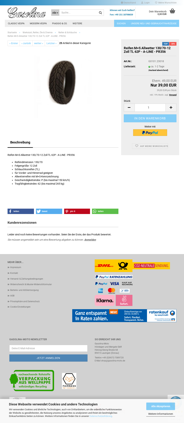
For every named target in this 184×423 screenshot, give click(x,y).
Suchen (121, 23)
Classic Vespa (16, 23)
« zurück (26, 43)
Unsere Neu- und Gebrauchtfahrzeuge (153, 23)
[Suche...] (55, 12)
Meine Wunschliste (165, 2)
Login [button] (145, 2)
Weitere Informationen (160, 413)
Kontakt (14, 273)
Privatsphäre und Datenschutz (25, 301)
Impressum (15, 267)
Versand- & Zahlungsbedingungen (26, 279)
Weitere (77, 23)
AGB (12, 295)
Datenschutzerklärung (100, 416)
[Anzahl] (150, 108)
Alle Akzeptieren (160, 406)
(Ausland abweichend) (158, 70)
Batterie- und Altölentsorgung (24, 290)
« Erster (13, 43)
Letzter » (52, 43)
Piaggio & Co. (59, 23)
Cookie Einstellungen (20, 307)
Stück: (127, 100)
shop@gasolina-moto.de (113, 360)
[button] (128, 2)
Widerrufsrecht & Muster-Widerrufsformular (31, 284)
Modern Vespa (38, 23)
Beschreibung (20, 142)
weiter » (38, 43)
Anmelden (90, 239)
